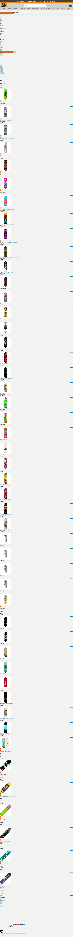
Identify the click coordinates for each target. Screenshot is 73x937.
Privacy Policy (23, 933)
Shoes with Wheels (2, 55)
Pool (0, 62)
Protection (1, 72)
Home (1, 11)
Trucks (1, 65)
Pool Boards (1, 71)
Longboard (1, 61)
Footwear (14, 51)
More (71, 106)
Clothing (14, 52)
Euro (0, 60)
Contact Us (1, 903)
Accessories (1, 53)
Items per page (2, 84)
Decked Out (1, 922)
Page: (1, 87)
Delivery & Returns (2, 900)
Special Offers (2, 920)
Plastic (1, 63)
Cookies (1, 909)
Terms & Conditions (18, 933)
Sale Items (1, 921)
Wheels (1, 66)
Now (1, 613)
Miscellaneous (2, 73)
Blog (0, 905)
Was (1, 753)
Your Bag (1, 902)
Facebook (1, 908)
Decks (1, 57)
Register (5, 1)
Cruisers (1, 70)
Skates (1, 54)
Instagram (1, 906)
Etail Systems (4, 928)
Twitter (1, 907)
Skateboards (1, 56)
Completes (1, 67)
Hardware (1, 68)
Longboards (1, 69)
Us (0, 59)
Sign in (2, 1)
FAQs (1, 901)
